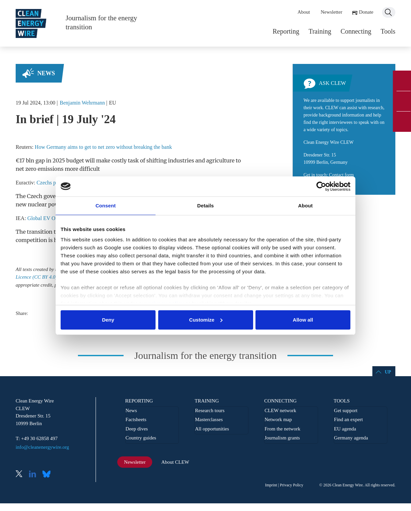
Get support (345, 410)
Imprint (271, 485)
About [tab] (305, 205)
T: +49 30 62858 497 (37, 438)
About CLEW (175, 462)
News (46, 73)
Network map (278, 419)
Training (319, 31)
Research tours (209, 410)
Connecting (356, 31)
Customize (205, 320)
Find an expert (348, 419)
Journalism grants (282, 437)
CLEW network (280, 410)
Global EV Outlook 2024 (54, 218)
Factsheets (136, 419)
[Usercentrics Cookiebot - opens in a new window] (321, 186)
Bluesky (48, 474)
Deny (108, 320)
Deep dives (137, 428)
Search (388, 12)
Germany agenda (351, 437)
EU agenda (345, 428)
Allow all (303, 320)
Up (388, 372)
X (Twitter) (22, 474)
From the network (282, 428)
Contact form (341, 174)
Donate (366, 12)
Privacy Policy (291, 485)
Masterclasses (208, 419)
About (303, 12)
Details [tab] (205, 205)
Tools (388, 31)
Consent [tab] (106, 205)
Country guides (141, 437)
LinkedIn (35, 474)
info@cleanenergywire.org (42, 447)
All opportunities (212, 428)
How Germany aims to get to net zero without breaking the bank (103, 147)
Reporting (285, 31)
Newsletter (331, 12)
